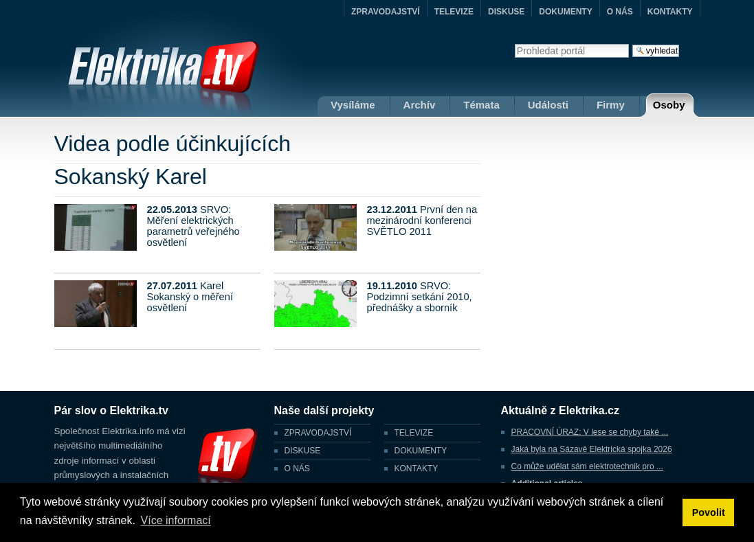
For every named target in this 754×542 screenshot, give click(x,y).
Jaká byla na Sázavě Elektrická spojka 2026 (591, 449)
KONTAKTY (670, 11)
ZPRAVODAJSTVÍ (385, 11)
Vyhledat (514, 43)
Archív (419, 105)
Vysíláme (353, 105)
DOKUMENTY (565, 11)
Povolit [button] (708, 512)
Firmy (611, 105)
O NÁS (620, 11)
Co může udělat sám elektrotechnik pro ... (587, 466)
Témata (481, 105)
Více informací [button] (176, 520)
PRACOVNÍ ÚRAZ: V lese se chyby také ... (590, 432)
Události (548, 105)
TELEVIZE (454, 11)
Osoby (669, 105)
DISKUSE (506, 11)
